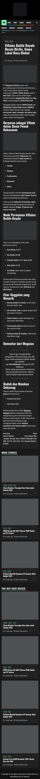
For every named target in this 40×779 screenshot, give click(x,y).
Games (22, 22)
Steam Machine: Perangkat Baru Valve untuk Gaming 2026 (18, 489)
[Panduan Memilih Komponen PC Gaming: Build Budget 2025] (20, 555)
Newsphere (14, 777)
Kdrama (12, 28)
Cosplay (28, 28)
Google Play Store (13, 399)
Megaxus (27, 411)
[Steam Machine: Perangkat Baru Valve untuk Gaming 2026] (20, 469)
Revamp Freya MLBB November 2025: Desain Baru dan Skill (18, 760)
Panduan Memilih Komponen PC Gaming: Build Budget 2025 (19, 575)
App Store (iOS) (13, 404)
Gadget (28, 22)
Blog (9, 22)
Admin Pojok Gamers (21, 60)
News (15, 22)
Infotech (6, 413)
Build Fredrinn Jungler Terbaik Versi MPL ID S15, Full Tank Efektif (11, 438)
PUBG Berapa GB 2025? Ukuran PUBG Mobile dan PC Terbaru (19, 532)
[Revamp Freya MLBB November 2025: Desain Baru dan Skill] (20, 739)
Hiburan (20, 28)
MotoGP (4, 28)
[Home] (4, 22)
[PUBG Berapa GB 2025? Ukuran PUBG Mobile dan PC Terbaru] (20, 512)
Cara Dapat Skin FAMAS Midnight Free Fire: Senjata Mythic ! (28, 437)
